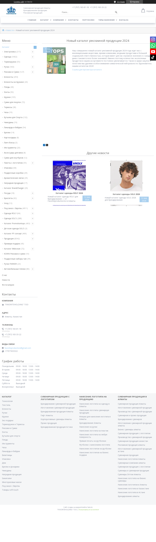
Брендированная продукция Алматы (57, 411)
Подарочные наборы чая (15, 259)
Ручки (6, 67)
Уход (6, 203)
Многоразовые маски (11, 482)
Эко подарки (7, 420)
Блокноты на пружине (14, 82)
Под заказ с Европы (13, 208)
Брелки (7, 132)
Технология (7, 401)
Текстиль (6, 405)
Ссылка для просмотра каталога (87, 69)
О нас (4, 275)
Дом (4, 463)
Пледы (7, 87)
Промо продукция (49, 423)
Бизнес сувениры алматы (129, 429)
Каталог (44, 20)
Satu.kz (90, 507)
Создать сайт (19, 2)
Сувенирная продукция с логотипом (134, 433)
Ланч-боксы (9, 142)
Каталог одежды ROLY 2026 (69, 193)
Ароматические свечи (14, 178)
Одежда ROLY (10, 213)
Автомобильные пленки (15, 269)
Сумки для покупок (12, 102)
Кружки (7, 97)
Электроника (10, 51)
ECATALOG (123, 20)
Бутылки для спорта (11, 436)
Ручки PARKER (10, 264)
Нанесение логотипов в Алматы (132, 484)
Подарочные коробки (13, 173)
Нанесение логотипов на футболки (95, 448)
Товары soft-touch (10, 490)
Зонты (7, 92)
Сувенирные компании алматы (131, 463)
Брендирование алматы (128, 496)
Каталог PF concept (13, 233)
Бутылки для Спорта (13, 117)
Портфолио (88, 20)
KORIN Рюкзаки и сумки (14, 253)
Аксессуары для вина (13, 152)
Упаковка (8, 168)
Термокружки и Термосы (13, 424)
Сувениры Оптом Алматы (129, 474)
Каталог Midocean (12, 248)
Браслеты (8, 198)
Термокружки (10, 61)
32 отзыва (121, 2)
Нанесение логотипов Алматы (131, 459)
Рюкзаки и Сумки (11, 72)
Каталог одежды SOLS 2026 (126, 194)
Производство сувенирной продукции (135, 411)
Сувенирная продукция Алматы (132, 404)
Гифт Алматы (47, 415)
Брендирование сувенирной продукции (58, 404)
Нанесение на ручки (88, 427)
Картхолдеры (10, 137)
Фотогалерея (8, 285)
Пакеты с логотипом (13, 163)
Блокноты (8, 77)
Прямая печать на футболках (92, 441)
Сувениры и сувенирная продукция (133, 470)
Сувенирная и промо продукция (132, 415)
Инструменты (10, 147)
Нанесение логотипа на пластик (93, 430)
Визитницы (7, 455)
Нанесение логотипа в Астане (131, 492)
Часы (6, 112)
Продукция (9, 238)
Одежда (7, 56)
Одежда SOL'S (10, 218)
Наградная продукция (13, 183)
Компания (58, 20)
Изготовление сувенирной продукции (58, 407)
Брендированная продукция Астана (57, 427)
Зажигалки (7, 478)
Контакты (73, 20)
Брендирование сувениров (130, 419)
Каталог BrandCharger (14, 188)
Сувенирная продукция (128, 455)
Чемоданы (8, 122)
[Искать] (116, 12)
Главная (32, 20)
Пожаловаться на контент (89, 509)
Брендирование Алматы (90, 423)
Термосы (8, 107)
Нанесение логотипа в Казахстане (133, 488)
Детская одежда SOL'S (14, 228)
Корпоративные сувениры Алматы (56, 419)
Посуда (7, 193)
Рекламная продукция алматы (131, 445)
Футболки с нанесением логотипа (94, 444)
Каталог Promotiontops (14, 223)
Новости (10, 30)
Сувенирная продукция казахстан (133, 441)
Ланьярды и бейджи (13, 127)
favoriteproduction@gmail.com (18, 348)
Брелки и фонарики (10, 466)
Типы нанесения (106, 20)
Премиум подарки (12, 243)
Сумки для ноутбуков (13, 157)
